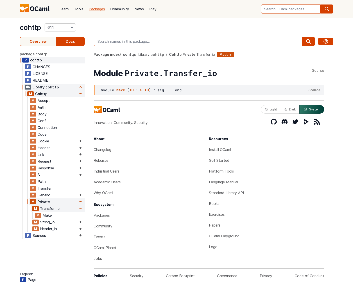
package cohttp (33, 54)
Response (46, 168)
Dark (290, 109)
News (139, 9)
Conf (42, 121)
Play (152, 9)
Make (47, 215)
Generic (44, 195)
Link (41, 154)
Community (119, 9)
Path (42, 181)
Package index (107, 54)
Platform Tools (221, 171)
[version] (60, 27)
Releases (101, 160)
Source (318, 71)
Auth (41, 107)
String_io (47, 222)
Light (271, 109)
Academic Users (107, 182)
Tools (78, 9)
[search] (327, 8)
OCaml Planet (105, 247)
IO (131, 90)
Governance (227, 276)
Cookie (43, 141)
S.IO (144, 90)
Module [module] (225, 54)
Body (42, 114)
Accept (44, 100)
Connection (47, 127)
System (311, 109)
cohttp (30, 27)
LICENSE (40, 73)
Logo (213, 247)
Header (44, 148)
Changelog (102, 149)
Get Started (219, 160)
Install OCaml (220, 149)
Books (214, 203)
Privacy (266, 276)
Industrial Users (106, 171)
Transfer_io (50, 208)
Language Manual (223, 182)
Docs (70, 41)
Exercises (217, 214)
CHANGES (41, 67)
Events (99, 237)
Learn (64, 9)
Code (42, 134)
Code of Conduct (309, 276)
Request (44, 161)
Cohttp (41, 94)
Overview (38, 41)
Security (136, 276)
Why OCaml (103, 193)
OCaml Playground (224, 236)
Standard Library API (226, 193)
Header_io (48, 229)
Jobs (98, 258)
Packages (97, 9)
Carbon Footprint (180, 276)
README (40, 80)
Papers (214, 225)
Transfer (45, 188)
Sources (39, 235)
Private (44, 202)
